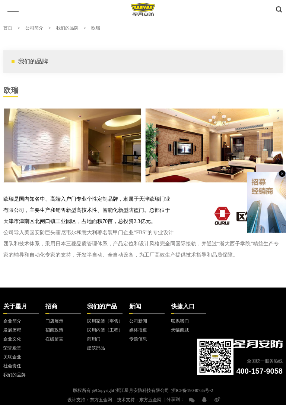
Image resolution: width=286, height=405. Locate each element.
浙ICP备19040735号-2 (192, 390)
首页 (7, 28)
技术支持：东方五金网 (139, 399)
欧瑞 (95, 28)
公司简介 (34, 28)
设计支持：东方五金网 (89, 399)
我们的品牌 (67, 28)
